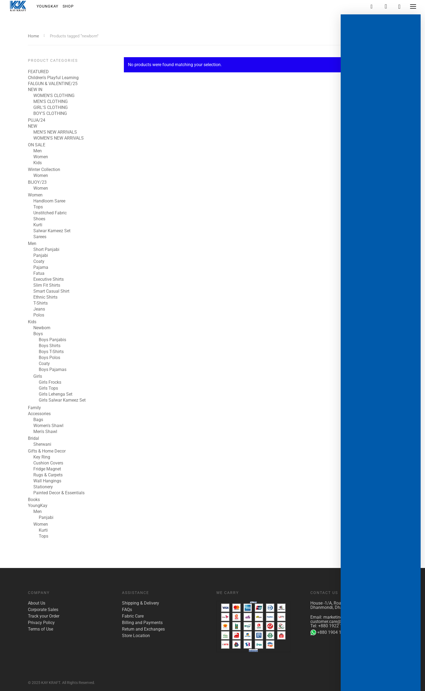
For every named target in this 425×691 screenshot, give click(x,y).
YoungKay (51, 8)
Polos (38, 315)
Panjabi (40, 255)
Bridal (33, 438)
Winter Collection (44, 169)
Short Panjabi (46, 249)
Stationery (43, 487)
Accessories (39, 414)
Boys (38, 334)
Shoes (39, 219)
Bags (38, 420)
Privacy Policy (41, 623)
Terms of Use (40, 629)
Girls (37, 376)
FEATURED (38, 72)
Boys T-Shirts (51, 352)
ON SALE (36, 145)
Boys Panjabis (52, 340)
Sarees (39, 237)
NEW (32, 126)
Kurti (37, 225)
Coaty (38, 261)
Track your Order (43, 616)
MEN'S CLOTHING (50, 101)
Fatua (38, 273)
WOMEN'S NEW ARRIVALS (58, 138)
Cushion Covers (48, 463)
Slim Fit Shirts (46, 285)
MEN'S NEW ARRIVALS (55, 132)
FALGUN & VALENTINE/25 (53, 84)
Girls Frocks (50, 382)
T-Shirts (40, 303)
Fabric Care (133, 616)
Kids (37, 163)
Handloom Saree (49, 201)
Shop (72, 8)
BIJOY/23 (37, 182)
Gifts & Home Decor (47, 451)
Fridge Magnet (47, 469)
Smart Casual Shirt (51, 291)
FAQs (127, 610)
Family (34, 408)
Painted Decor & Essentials (59, 493)
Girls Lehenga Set (55, 394)
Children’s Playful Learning (53, 78)
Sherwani (42, 444)
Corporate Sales (43, 610)
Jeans (39, 309)
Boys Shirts (49, 346)
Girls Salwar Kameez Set (62, 400)
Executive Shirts (48, 279)
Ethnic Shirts (45, 297)
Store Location (136, 636)
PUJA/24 (36, 120)
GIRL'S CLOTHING (50, 107)
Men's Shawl (45, 432)
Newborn (41, 328)
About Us (36, 603)
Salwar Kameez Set (51, 231)
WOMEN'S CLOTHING (54, 95)
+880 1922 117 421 (337, 625)
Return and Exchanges (143, 629)
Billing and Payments (142, 623)
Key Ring (41, 457)
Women (40, 157)
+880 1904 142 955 (332, 632)
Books (34, 500)
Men (37, 151)
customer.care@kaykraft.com (338, 621)
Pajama (40, 267)
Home (33, 36)
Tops (38, 207)
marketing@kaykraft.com (347, 617)
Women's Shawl (48, 426)
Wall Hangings (47, 481)
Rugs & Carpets (48, 475)
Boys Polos (49, 358)
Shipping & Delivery (140, 603)
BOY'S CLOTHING (50, 113)
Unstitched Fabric (50, 213)
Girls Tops (48, 388)
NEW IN (35, 90)
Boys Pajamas (52, 369)
